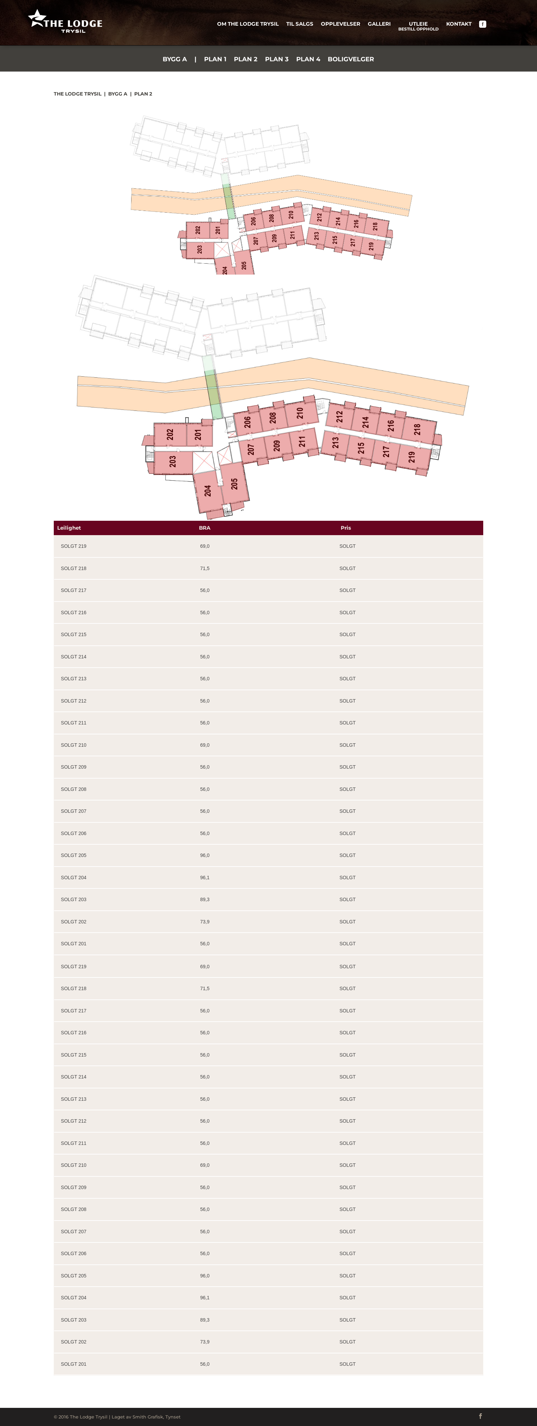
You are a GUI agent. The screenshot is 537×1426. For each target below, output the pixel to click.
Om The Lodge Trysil (248, 24)
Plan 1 (215, 60)
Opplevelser (340, 24)
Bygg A (175, 60)
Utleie (418, 27)
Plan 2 (246, 60)
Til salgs (299, 24)
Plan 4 (308, 60)
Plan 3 (277, 60)
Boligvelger (351, 60)
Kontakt (459, 24)
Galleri (379, 24)
